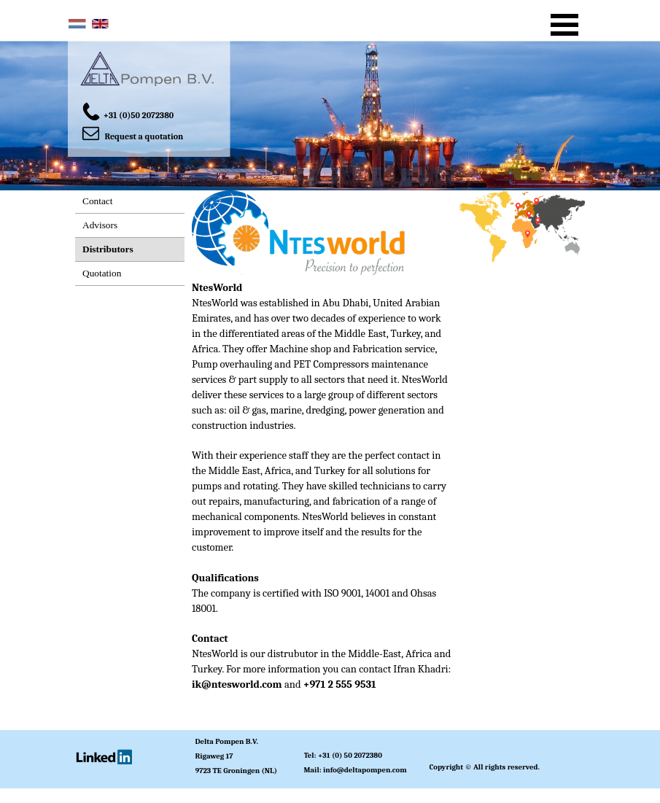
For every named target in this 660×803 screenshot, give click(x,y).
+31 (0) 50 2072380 (350, 755)
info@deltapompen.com (365, 770)
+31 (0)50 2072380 (139, 115)
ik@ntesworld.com (237, 684)
